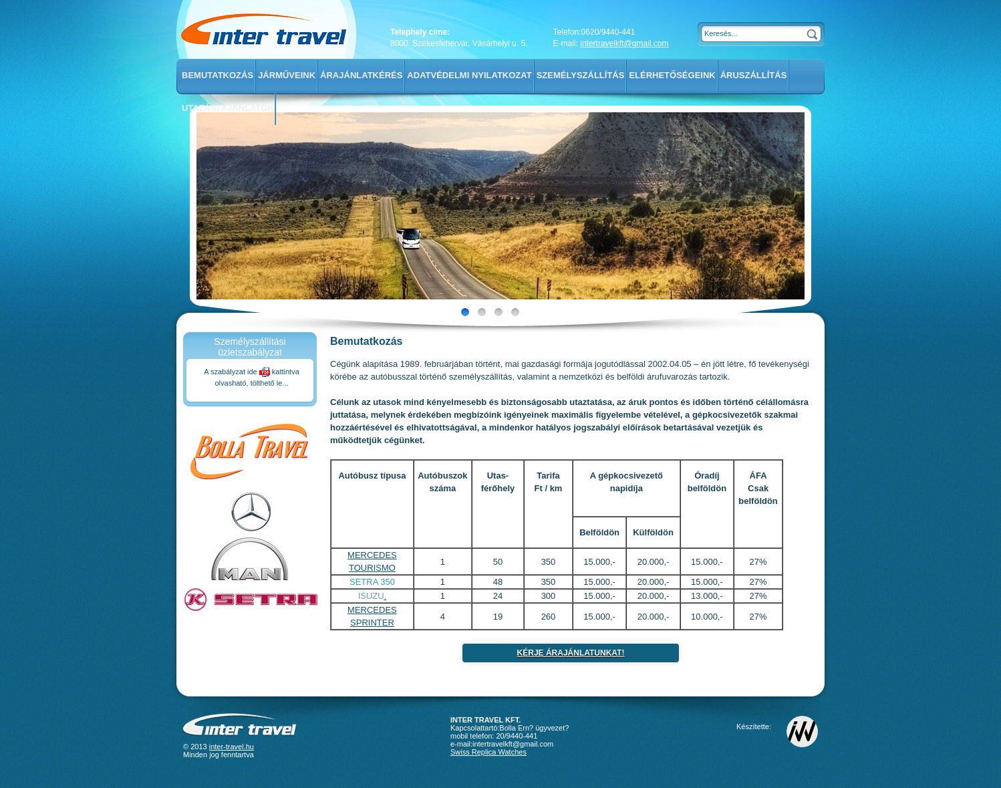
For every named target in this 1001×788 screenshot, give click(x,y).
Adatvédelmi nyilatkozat (469, 75)
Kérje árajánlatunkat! (571, 653)
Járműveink (286, 75)
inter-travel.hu (231, 747)
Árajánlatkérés (361, 75)
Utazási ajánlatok (227, 108)
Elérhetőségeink (672, 75)
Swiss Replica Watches (488, 752)
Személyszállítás (581, 75)
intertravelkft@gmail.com (624, 43)
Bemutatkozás (217, 75)
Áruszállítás (753, 75)
